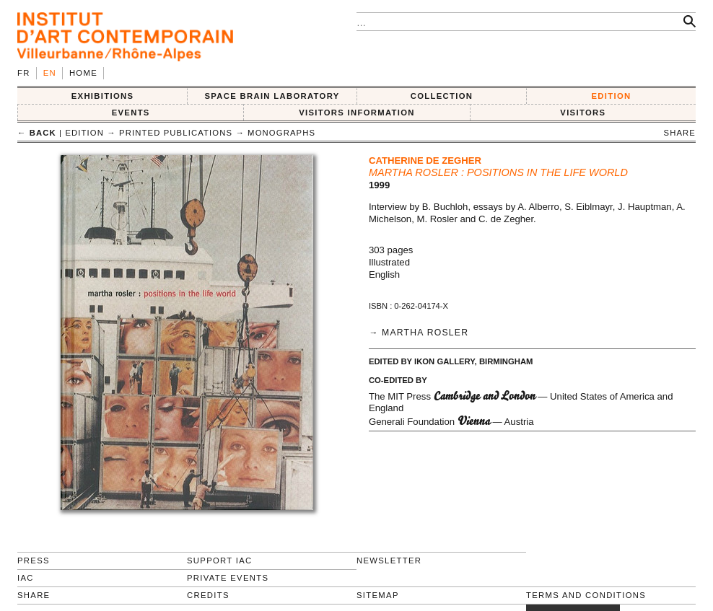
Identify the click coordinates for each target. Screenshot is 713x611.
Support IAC (220, 560)
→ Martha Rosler (418, 333)
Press (33, 560)
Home (83, 73)
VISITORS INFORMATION (357, 112)
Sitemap (377, 595)
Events (131, 112)
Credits (208, 595)
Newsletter (388, 560)
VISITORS (582, 112)
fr (23, 73)
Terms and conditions (586, 595)
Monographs (281, 132)
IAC (25, 577)
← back (36, 132)
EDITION (611, 96)
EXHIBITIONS (102, 96)
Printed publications (175, 132)
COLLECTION (442, 96)
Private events (227, 577)
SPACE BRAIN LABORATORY (271, 96)
